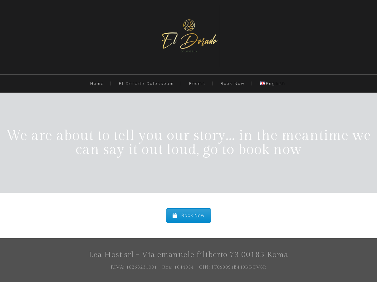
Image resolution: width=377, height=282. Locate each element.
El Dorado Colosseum (146, 83)
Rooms (197, 83)
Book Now (233, 83)
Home (97, 83)
